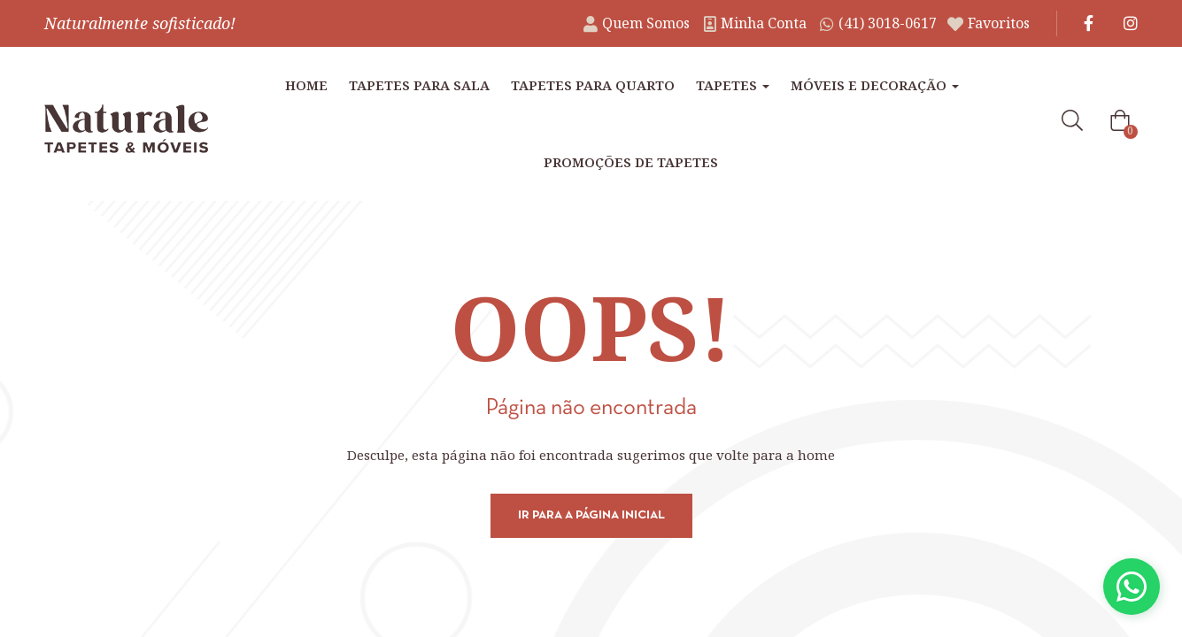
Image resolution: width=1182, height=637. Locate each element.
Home (306, 85)
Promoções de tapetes (631, 162)
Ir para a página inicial (591, 515)
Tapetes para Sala (419, 85)
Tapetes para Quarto (593, 85)
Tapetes (732, 85)
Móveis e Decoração (875, 85)
